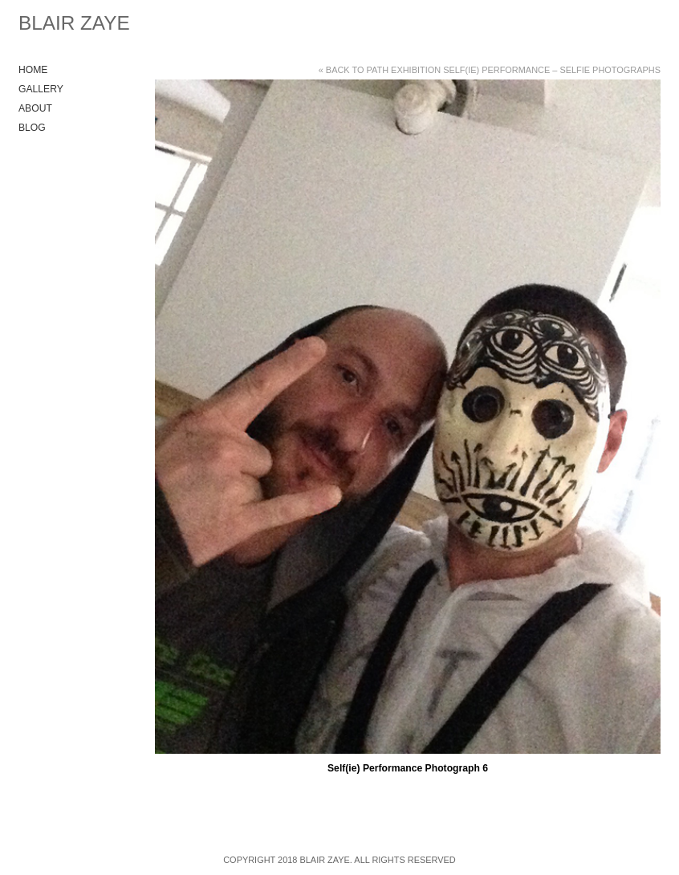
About (35, 108)
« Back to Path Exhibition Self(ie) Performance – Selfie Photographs (490, 70)
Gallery (40, 89)
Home (32, 69)
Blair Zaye (74, 23)
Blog (32, 127)
